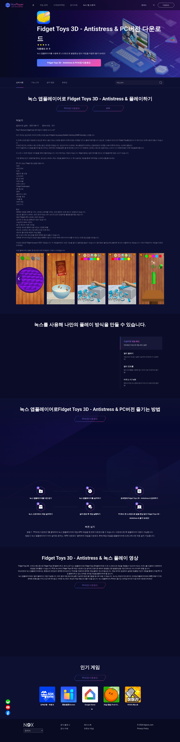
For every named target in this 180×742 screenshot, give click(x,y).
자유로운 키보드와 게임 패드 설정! (135, 345)
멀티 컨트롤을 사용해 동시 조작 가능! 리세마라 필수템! (141, 371)
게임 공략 (44, 5)
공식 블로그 (65, 725)
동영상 (64, 82)
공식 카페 (64, 728)
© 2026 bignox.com (145, 725)
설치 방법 (50, 82)
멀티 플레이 (128, 353)
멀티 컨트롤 (128, 366)
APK (108, 108)
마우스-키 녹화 (130, 380)
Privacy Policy (143, 728)
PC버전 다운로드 (72, 108)
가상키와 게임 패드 (132, 341)
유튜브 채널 (89, 728)
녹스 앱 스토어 (89, 5)
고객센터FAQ (58, 5)
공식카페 (73, 5)
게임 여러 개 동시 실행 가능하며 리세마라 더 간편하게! (141, 358)
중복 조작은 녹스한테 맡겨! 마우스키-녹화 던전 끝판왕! (141, 384)
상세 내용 (20, 82)
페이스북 (87, 725)
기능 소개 (35, 82)
